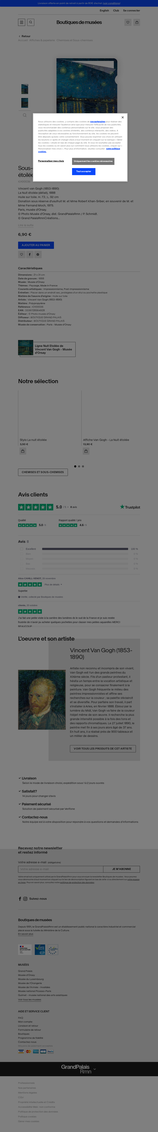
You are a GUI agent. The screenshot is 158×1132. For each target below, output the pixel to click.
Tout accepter (83, 171)
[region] (80, 147)
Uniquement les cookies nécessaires (93, 161)
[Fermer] (123, 117)
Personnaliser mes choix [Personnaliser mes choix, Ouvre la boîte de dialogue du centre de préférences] (51, 161)
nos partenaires (97, 122)
